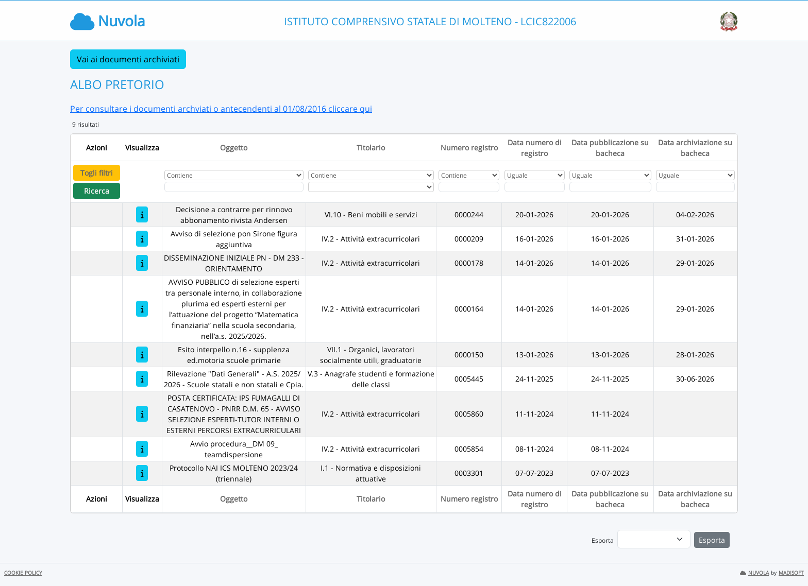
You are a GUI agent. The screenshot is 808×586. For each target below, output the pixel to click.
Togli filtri (96, 173)
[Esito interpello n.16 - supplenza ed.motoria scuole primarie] (142, 355)
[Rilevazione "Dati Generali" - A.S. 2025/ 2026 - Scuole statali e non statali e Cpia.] (142, 379)
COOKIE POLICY (23, 573)
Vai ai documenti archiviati (128, 59)
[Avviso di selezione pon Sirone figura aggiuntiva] (142, 239)
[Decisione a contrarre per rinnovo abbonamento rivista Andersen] (142, 214)
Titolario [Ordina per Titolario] (371, 147)
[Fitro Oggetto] (234, 187)
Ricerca (96, 191)
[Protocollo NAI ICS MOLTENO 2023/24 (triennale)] (142, 473)
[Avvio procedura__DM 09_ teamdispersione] (142, 449)
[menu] (654, 539)
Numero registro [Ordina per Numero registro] (469, 147)
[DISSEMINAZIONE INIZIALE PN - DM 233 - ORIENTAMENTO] (142, 263)
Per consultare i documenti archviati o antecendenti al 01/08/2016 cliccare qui (221, 108)
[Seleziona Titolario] (370, 187)
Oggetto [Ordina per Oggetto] (233, 147)
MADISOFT (791, 573)
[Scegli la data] (534, 187)
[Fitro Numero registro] (469, 187)
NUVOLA (754, 573)
